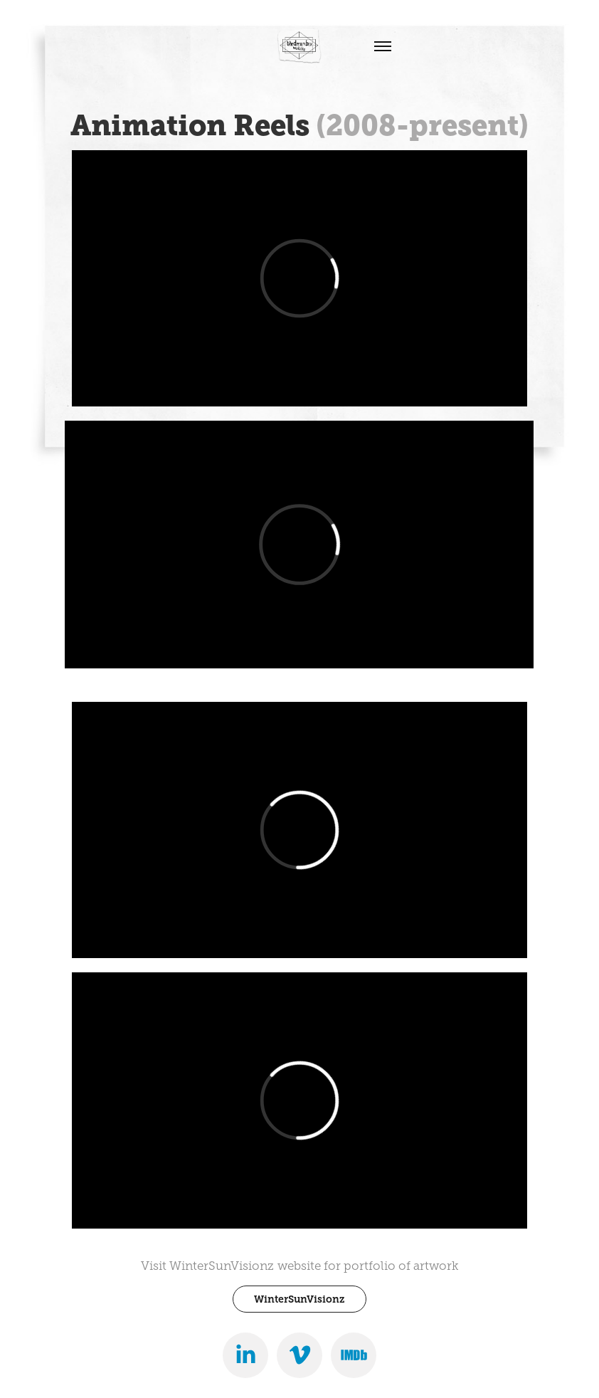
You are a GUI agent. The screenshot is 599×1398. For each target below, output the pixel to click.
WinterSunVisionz (299, 1299)
